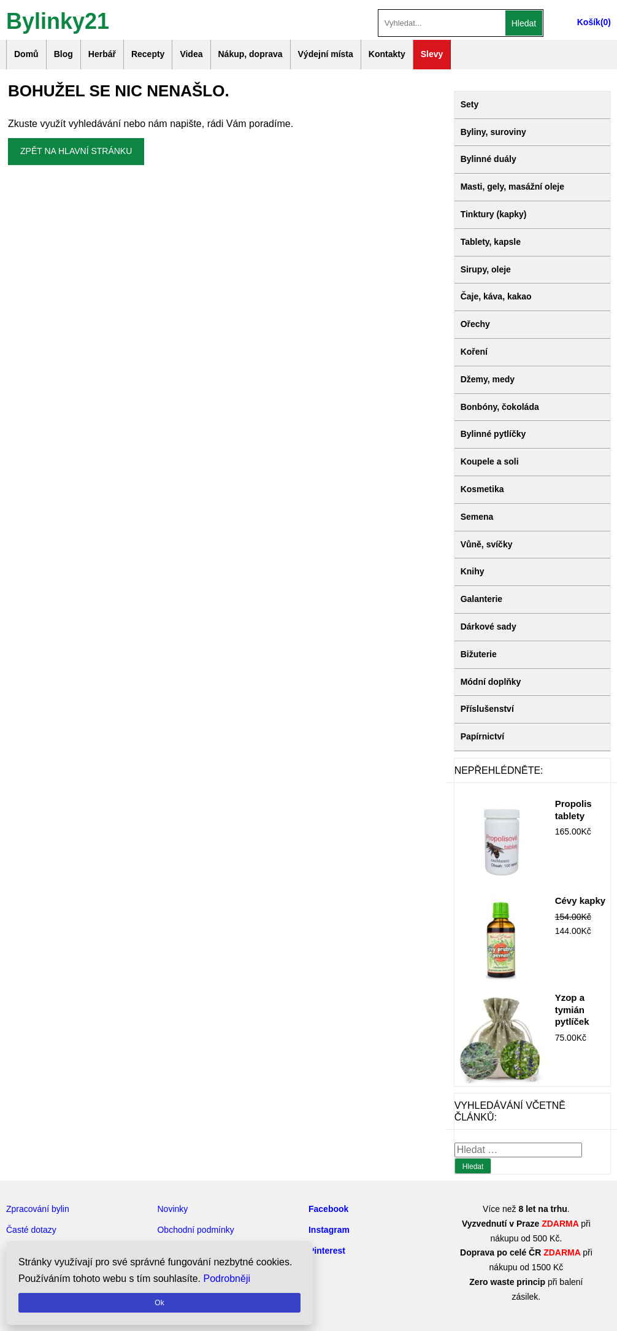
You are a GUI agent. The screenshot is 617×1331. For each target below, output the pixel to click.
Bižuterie (479, 654)
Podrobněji (227, 1278)
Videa (191, 54)
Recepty (147, 54)
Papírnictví (483, 736)
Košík (588, 22)
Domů (26, 54)
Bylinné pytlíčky (493, 434)
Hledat (524, 23)
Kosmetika (482, 489)
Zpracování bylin (37, 1209)
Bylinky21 (57, 20)
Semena (477, 517)
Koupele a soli (490, 461)
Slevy (432, 54)
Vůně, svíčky (487, 544)
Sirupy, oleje (486, 269)
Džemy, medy (488, 379)
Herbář (102, 54)
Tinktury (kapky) (494, 214)
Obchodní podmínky (195, 1230)
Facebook (328, 1209)
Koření (474, 352)
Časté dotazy (31, 1230)
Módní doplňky (491, 682)
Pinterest (326, 1251)
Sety (470, 104)
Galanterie (481, 599)
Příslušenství (487, 709)
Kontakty (387, 54)
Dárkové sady (488, 626)
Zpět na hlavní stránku (76, 151)
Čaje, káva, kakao (496, 296)
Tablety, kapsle (491, 242)
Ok (159, 1302)
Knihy (473, 571)
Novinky (172, 1209)
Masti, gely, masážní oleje (512, 186)
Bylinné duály (488, 159)
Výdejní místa (325, 54)
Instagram (329, 1230)
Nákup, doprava (250, 54)
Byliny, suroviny (493, 132)
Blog (63, 54)
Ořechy (475, 324)
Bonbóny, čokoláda (500, 407)
